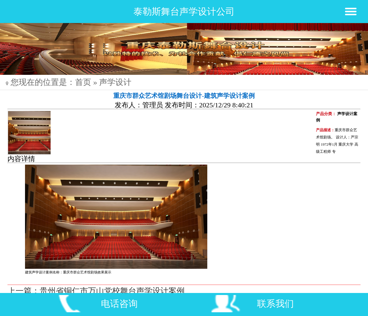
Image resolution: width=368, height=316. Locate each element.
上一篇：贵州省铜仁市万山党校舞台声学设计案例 (96, 290)
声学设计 (115, 82)
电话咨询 (119, 303)
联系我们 (275, 303)
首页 (83, 82)
